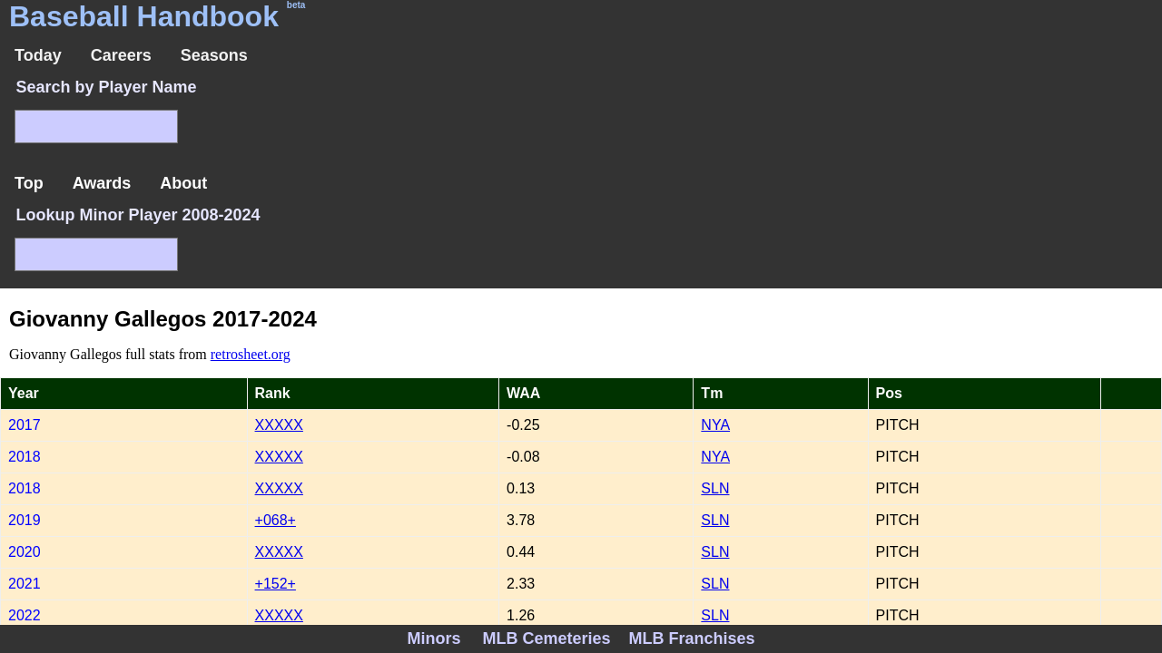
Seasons (214, 55)
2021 (24, 583)
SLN (715, 488)
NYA (715, 425)
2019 (24, 520)
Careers (121, 55)
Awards (102, 183)
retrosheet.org (250, 354)
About (183, 183)
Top (29, 183)
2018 (24, 456)
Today (38, 55)
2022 (24, 615)
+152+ (275, 583)
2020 (24, 552)
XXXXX (279, 425)
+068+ (275, 520)
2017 (24, 425)
